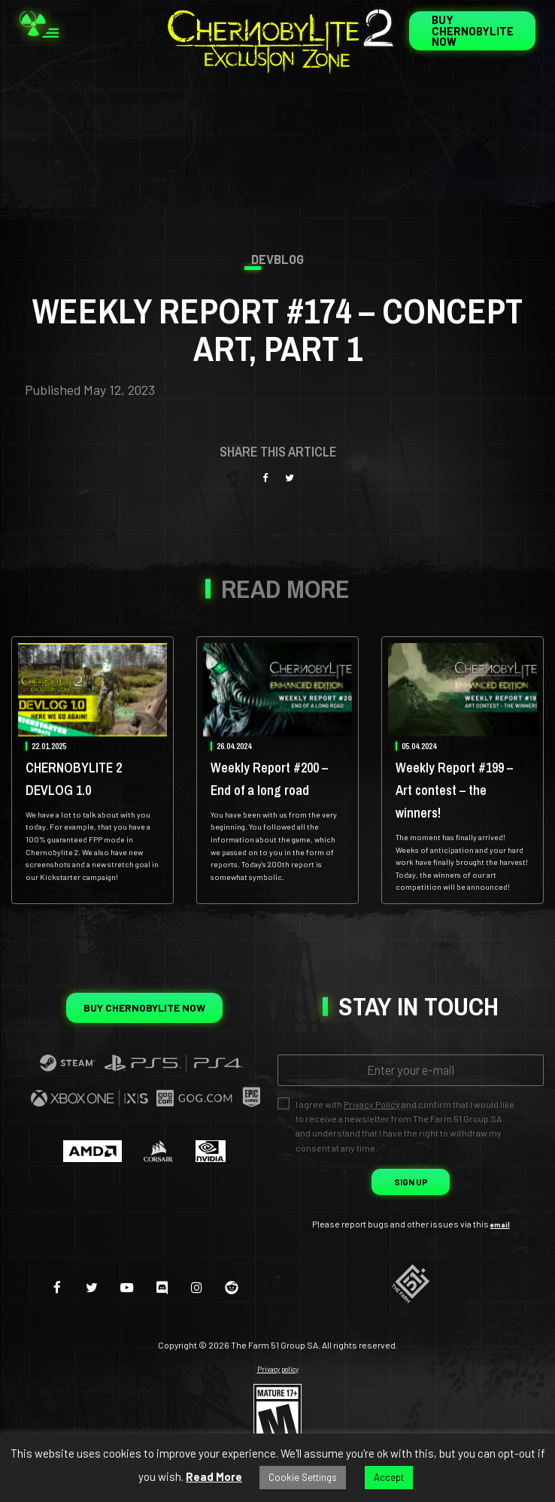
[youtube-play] (124, 1345)
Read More (214, 1476)
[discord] (164, 1345)
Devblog (277, 260)
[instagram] (204, 1345)
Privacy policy (277, 1429)
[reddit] (244, 1345)
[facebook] (44, 1345)
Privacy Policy (372, 1163)
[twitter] (84, 1345)
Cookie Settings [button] (302, 1477)
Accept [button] (389, 1477)
